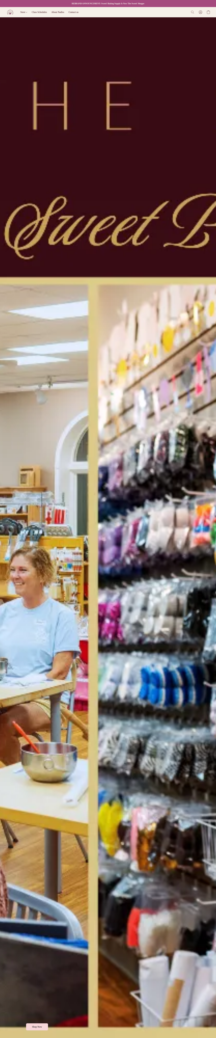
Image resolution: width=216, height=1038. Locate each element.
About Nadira (57, 12)
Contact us (73, 12)
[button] (10, 12)
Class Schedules (39, 12)
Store (23, 12)
